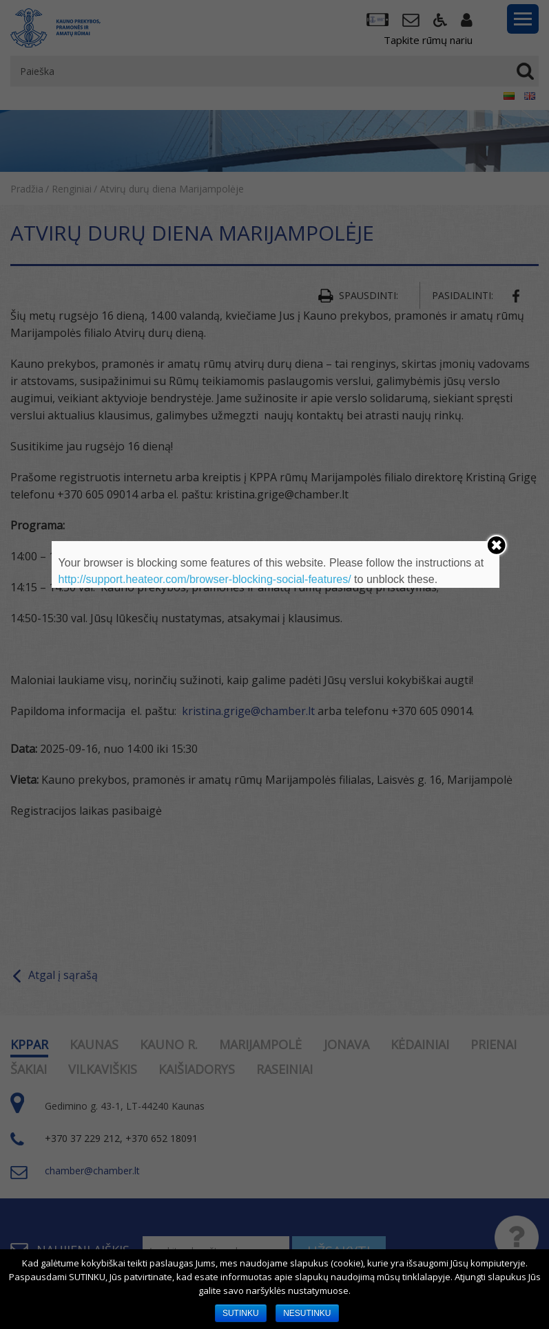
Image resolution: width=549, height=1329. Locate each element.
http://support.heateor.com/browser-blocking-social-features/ (205, 579)
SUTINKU (240, 1313)
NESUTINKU (307, 1313)
